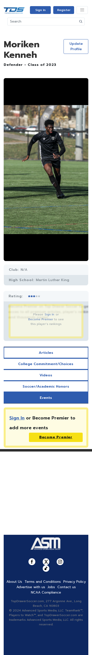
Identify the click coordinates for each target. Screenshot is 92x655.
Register (63, 10)
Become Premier (40, 319)
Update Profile (76, 46)
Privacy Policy (74, 581)
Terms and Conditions (43, 581)
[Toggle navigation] (82, 10)
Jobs (51, 587)
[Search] (42, 21)
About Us (14, 581)
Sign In (40, 10)
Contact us (66, 587)
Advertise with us (30, 587)
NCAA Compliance (46, 592)
